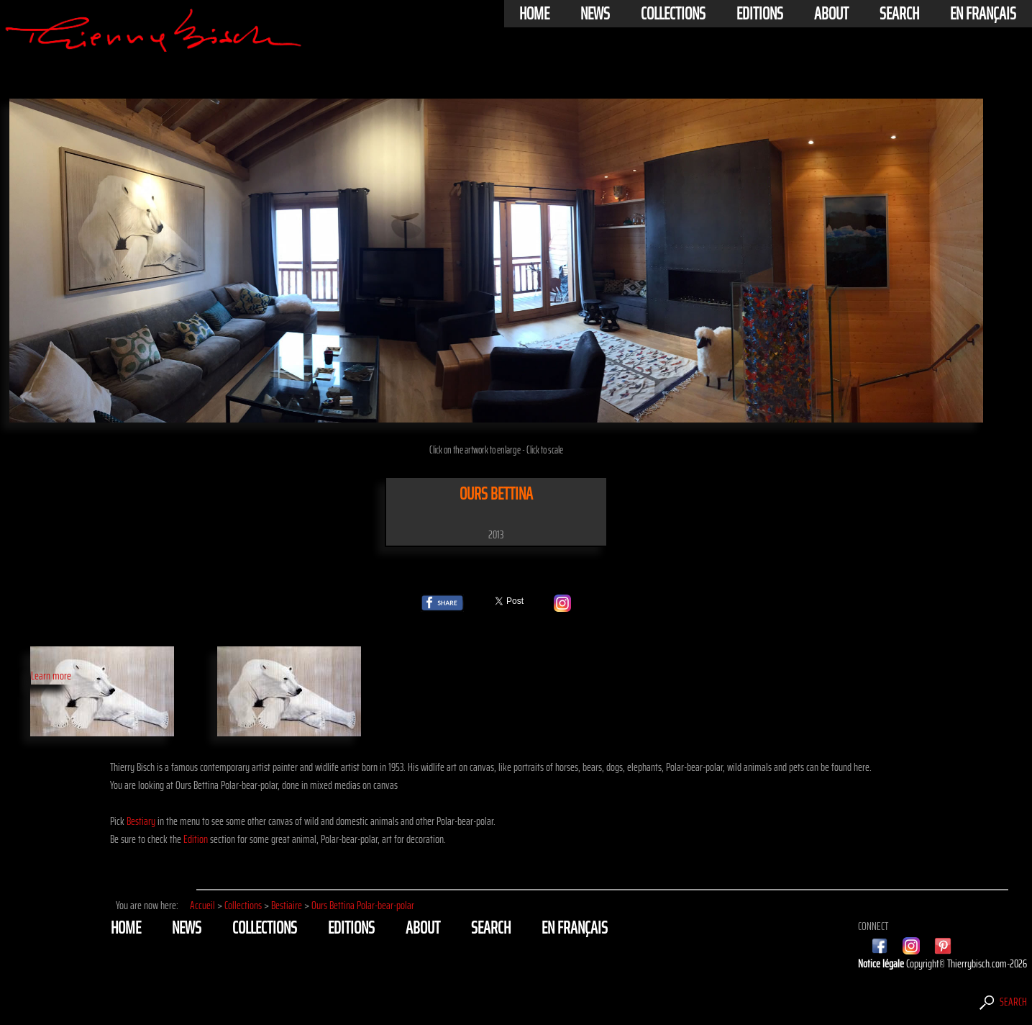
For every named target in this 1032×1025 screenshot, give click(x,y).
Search (899, 13)
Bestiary (141, 821)
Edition (195, 839)
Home (534, 13)
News (595, 13)
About (831, 13)
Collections (673, 13)
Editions (759, 13)
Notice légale (882, 963)
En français (983, 13)
